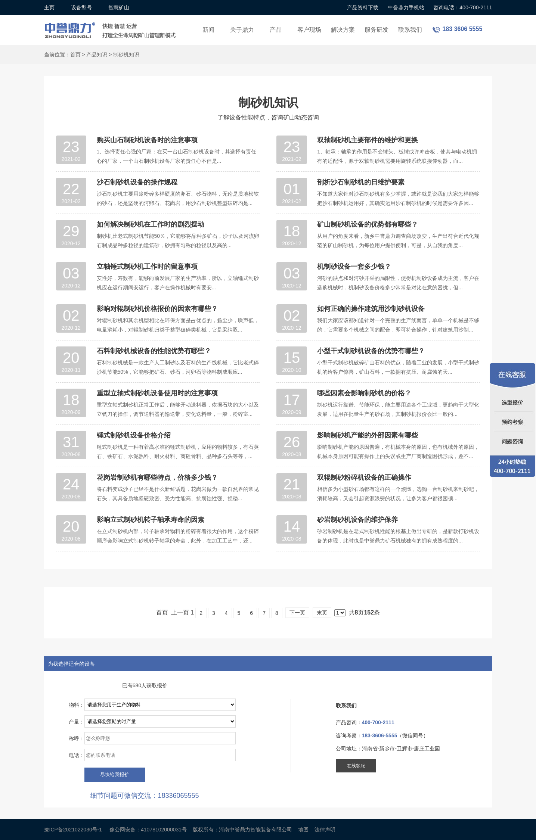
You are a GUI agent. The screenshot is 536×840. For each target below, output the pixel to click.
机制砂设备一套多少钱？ (354, 266)
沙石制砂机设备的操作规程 (137, 182)
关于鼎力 (242, 30)
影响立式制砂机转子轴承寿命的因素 (150, 519)
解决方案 (343, 30)
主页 (49, 7)
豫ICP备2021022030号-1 (73, 830)
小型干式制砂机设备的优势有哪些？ (371, 351)
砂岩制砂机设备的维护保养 (357, 519)
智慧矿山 (118, 7)
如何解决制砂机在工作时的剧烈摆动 (150, 224)
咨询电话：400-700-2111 (462, 7)
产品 (276, 30)
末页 (322, 613)
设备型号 (81, 7)
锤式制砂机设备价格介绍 (134, 435)
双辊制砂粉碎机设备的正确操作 (364, 477)
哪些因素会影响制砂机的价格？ (364, 393)
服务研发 (376, 30)
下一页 (297, 613)
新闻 (208, 30)
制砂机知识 (126, 54)
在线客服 (356, 765)
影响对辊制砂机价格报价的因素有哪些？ (157, 308)
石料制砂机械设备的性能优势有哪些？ (154, 351)
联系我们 (410, 30)
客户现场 (309, 30)
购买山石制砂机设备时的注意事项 (147, 140)
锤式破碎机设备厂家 (111, 25)
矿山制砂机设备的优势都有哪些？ (367, 224)
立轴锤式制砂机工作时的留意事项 (147, 266)
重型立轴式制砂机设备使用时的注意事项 (157, 393)
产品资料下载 (362, 7)
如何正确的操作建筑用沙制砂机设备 (371, 308)
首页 (75, 54)
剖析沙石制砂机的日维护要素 (361, 182)
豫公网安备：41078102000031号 (148, 830)
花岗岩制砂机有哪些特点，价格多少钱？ (157, 477)
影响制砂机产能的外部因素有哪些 (367, 435)
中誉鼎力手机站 (406, 7)
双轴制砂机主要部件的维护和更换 (367, 140)
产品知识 (96, 54)
